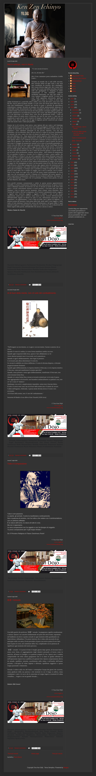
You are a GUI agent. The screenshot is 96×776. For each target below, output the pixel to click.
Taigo (74, 86)
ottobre (74, 116)
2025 (72, 101)
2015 (72, 182)
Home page (35, 753)
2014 (72, 185)
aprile (74, 150)
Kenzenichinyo (77, 81)
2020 (72, 168)
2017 (72, 177)
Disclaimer (72, 205)
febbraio (75, 156)
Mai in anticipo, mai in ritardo (20, 64)
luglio (74, 124)
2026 (72, 99)
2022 (72, 162)
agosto (74, 121)
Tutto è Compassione (17, 464)
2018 (72, 174)
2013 (72, 188)
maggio (75, 147)
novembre (75, 113)
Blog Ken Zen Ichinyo (79, 78)
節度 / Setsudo (14, 600)
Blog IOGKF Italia (78, 76)
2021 (72, 165)
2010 (72, 197)
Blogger (66, 767)
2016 (72, 179)
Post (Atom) (18, 757)
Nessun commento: (21, 284)
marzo (74, 153)
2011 (72, 194)
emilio (74, 91)
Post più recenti (13, 753)
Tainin (74, 88)
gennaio (75, 159)
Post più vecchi (57, 753)
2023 (72, 107)
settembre (75, 118)
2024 (72, 104)
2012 (72, 191)
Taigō (74, 83)
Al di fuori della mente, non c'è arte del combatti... (79, 133)
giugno (74, 144)
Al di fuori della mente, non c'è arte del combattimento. (31, 293)
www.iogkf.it (58, 405)
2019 (72, 171)
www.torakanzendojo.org (55, 220)
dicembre (75, 110)
